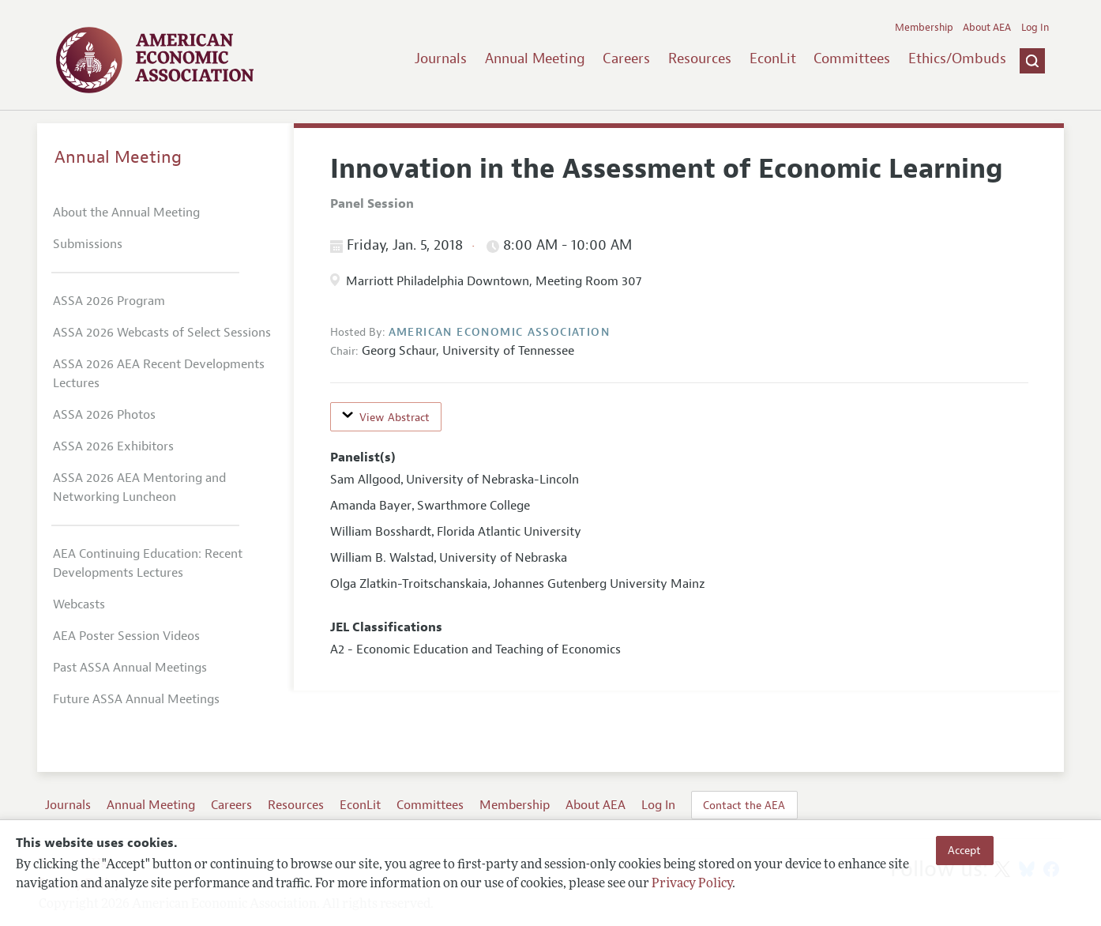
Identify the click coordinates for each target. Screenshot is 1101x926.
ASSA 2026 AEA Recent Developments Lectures (159, 373)
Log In (1035, 27)
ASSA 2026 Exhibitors (113, 446)
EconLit (773, 58)
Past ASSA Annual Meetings (130, 668)
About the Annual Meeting (126, 212)
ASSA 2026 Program (109, 301)
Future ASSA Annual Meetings (136, 699)
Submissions (87, 244)
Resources (699, 58)
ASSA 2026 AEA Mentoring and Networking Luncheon (139, 487)
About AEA (987, 27)
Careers (626, 58)
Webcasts (79, 604)
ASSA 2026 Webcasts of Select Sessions (162, 333)
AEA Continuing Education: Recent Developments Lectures (147, 563)
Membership (924, 27)
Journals (441, 58)
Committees (852, 58)
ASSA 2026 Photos (104, 415)
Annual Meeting (535, 58)
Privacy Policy (692, 884)
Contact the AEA (744, 805)
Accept (964, 850)
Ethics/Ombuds (957, 58)
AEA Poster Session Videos (126, 636)
